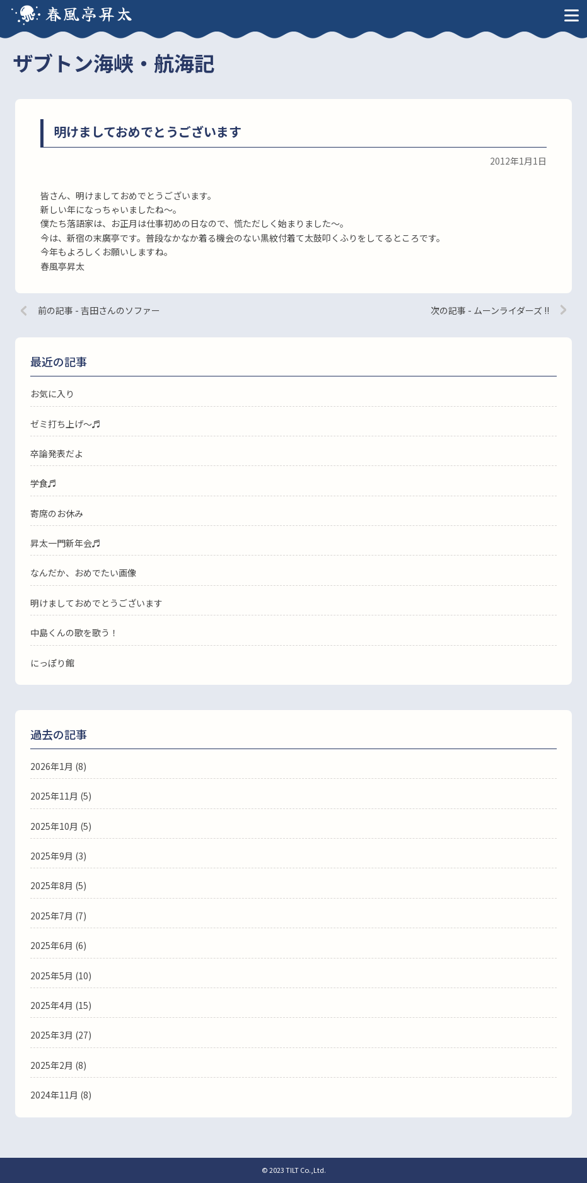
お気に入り (52, 393)
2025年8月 (51, 885)
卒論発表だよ (56, 453)
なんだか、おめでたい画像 (83, 572)
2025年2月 (51, 1065)
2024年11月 (54, 1094)
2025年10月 (54, 826)
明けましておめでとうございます (96, 603)
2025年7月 (51, 915)
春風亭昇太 (89, 13)
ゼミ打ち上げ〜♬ (65, 423)
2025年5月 (51, 975)
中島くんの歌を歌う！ (74, 632)
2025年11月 (54, 796)
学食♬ (43, 483)
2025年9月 (51, 855)
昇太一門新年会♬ (65, 543)
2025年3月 (51, 1035)
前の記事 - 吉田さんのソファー (99, 310)
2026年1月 (51, 766)
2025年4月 (51, 1005)
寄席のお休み (56, 513)
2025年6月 (51, 945)
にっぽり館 (52, 662)
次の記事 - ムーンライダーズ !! (490, 310)
